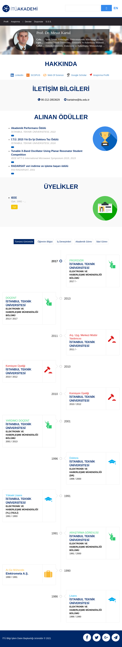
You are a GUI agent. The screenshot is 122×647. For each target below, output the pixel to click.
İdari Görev (101, 241)
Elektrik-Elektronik (54, 46)
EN (116, 8)
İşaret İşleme (51, 39)
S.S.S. (48, 21)
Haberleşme (63, 39)
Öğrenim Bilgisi (45, 241)
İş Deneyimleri (64, 241)
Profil (6, 21)
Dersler (28, 21)
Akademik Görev (83, 241)
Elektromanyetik (77, 39)
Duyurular (38, 21)
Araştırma (17, 21)
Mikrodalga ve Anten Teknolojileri (101, 39)
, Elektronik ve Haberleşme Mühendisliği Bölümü (86, 46)
